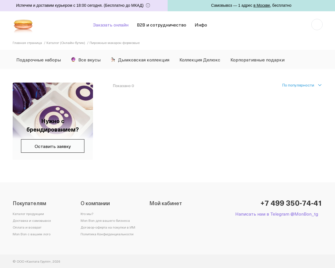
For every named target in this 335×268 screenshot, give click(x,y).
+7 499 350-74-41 (291, 203)
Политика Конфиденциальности (107, 233)
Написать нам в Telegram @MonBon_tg (276, 213)
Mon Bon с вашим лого (31, 233)
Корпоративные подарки (257, 59)
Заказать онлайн (110, 24)
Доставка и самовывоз (32, 220)
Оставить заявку (53, 146)
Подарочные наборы (38, 59)
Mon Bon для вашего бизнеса (105, 220)
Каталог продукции (28, 213)
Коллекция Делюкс (199, 59)
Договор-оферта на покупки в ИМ (108, 227)
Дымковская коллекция (140, 59)
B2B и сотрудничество (161, 24)
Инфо (201, 24)
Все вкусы (86, 59)
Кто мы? (87, 213)
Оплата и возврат (27, 227)
